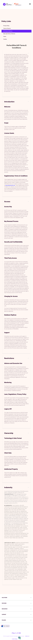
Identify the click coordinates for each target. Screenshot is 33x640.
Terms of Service (7, 28)
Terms (4, 36)
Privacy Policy (6, 25)
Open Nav (30, 4)
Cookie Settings (14, 638)
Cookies (5, 39)
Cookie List (27, 636)
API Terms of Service (7, 31)
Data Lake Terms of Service (9, 33)
